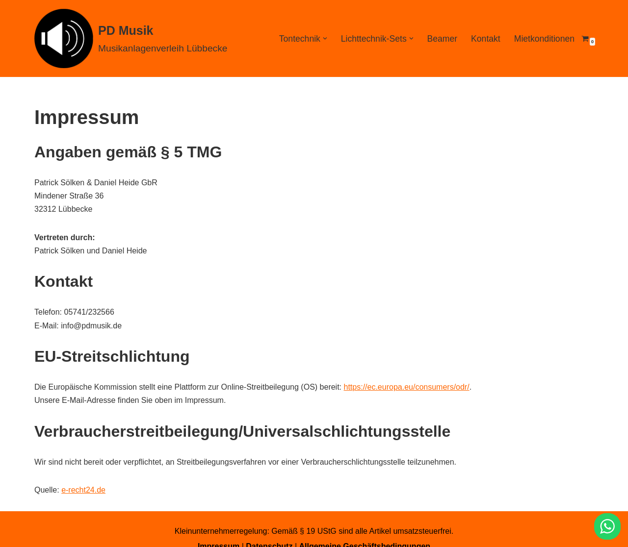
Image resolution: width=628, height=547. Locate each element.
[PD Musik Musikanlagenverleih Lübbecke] (130, 38)
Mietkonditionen (544, 39)
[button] (325, 38)
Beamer (442, 39)
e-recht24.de (83, 490)
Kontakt (485, 39)
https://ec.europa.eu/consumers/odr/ (407, 387)
